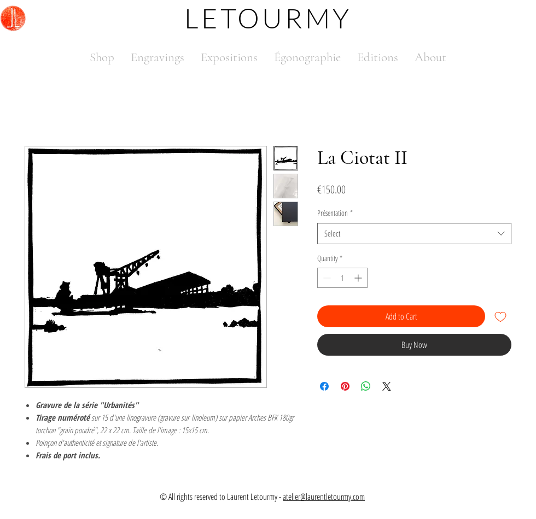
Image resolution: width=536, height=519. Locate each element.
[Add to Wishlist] (500, 316)
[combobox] (414, 233)
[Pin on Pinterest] (345, 386)
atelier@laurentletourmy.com (324, 497)
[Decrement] (326, 277)
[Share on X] (386, 386)
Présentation (335, 213)
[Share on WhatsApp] (365, 386)
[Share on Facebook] (324, 386)
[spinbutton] (342, 277)
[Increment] (359, 277)
